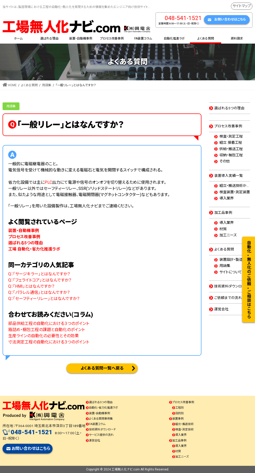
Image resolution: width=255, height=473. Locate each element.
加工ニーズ (228, 235)
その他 (224, 161)
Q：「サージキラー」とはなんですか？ (39, 274)
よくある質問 (224, 249)
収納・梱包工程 (231, 155)
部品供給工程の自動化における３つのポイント (48, 323)
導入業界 (226, 198)
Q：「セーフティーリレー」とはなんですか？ (43, 298)
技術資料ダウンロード (231, 286)
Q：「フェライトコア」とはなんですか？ (39, 280)
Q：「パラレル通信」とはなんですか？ (39, 292)
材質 (223, 229)
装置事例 (177, 418)
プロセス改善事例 (228, 126)
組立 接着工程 (230, 142)
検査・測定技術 (184, 429)
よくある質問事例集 (101, 418)
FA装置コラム (97, 424)
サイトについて (230, 272)
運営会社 (221, 309)
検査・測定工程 (231, 136)
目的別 (179, 413)
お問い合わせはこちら (230, 19)
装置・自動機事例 (99, 413)
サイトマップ (241, 6)
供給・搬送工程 (231, 149)
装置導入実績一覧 (228, 175)
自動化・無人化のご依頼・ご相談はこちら (248, 279)
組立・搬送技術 (184, 424)
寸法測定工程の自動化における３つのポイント (48, 342)
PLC (48, 182)
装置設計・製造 (231, 260)
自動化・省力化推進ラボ (103, 407)
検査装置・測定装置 (234, 192)
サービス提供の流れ (101, 434)
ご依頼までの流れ (228, 298)
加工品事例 (223, 212)
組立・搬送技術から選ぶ (234, 186)
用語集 (11, 106)
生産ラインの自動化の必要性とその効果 (43, 335)
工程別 (179, 407)
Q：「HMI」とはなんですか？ (31, 286)
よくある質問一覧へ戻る (102, 368)
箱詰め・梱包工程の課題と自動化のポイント (46, 329)
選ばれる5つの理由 (229, 108)
